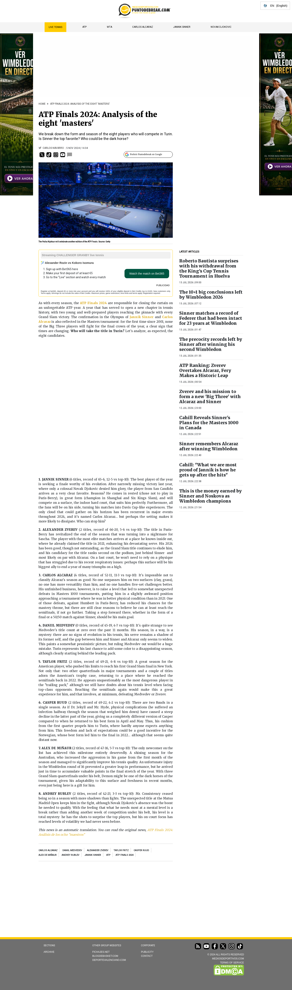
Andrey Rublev (70, 855)
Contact (146, 956)
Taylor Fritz (121, 850)
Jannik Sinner (181, 27)
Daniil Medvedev (72, 850)
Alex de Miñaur (48, 855)
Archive (49, 952)
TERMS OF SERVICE (232, 962)
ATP (84, 27)
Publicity (147, 952)
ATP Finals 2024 (124, 855)
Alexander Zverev (97, 850)
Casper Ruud (141, 850)
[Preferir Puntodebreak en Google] (148, 154)
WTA (109, 27)
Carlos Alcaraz (142, 27)
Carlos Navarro (53, 148)
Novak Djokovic (221, 27)
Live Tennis (55, 27)
